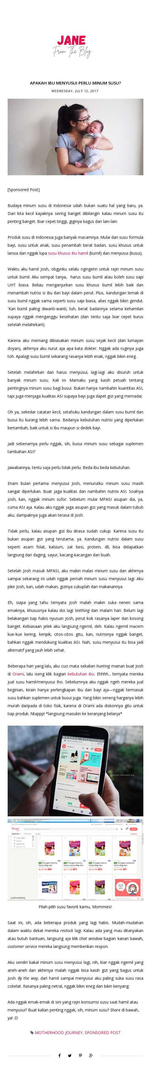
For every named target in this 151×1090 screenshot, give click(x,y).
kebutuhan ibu (81, 674)
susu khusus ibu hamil (68, 253)
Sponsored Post (103, 1032)
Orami (18, 674)
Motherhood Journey (58, 1032)
